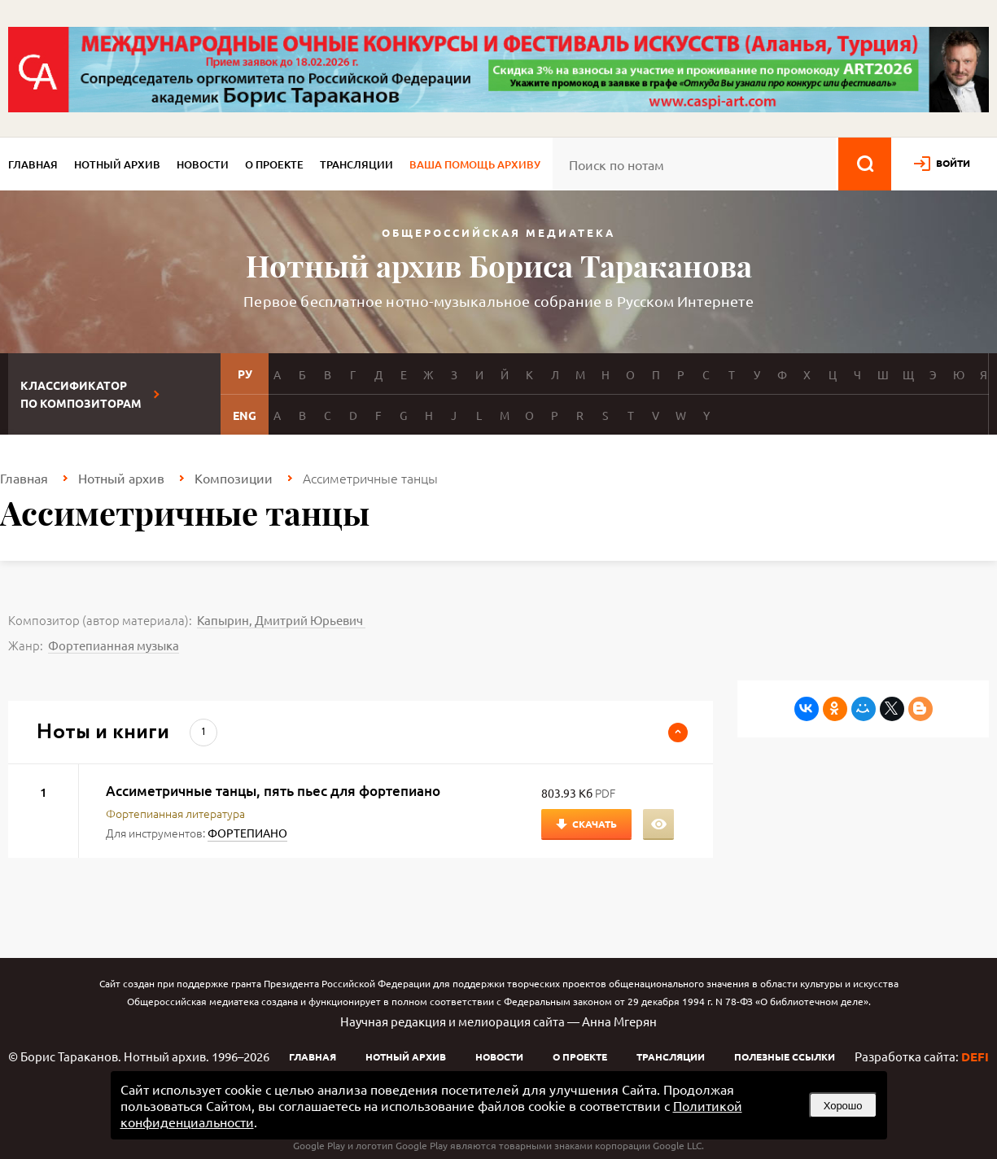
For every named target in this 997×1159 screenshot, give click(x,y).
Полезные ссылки (784, 1056)
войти (953, 162)
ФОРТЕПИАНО (247, 832)
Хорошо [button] (843, 1106)
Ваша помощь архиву (474, 164)
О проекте (274, 164)
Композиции (234, 478)
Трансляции (356, 164)
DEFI (975, 1056)
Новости (203, 164)
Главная (33, 164)
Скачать (594, 823)
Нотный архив (117, 164)
